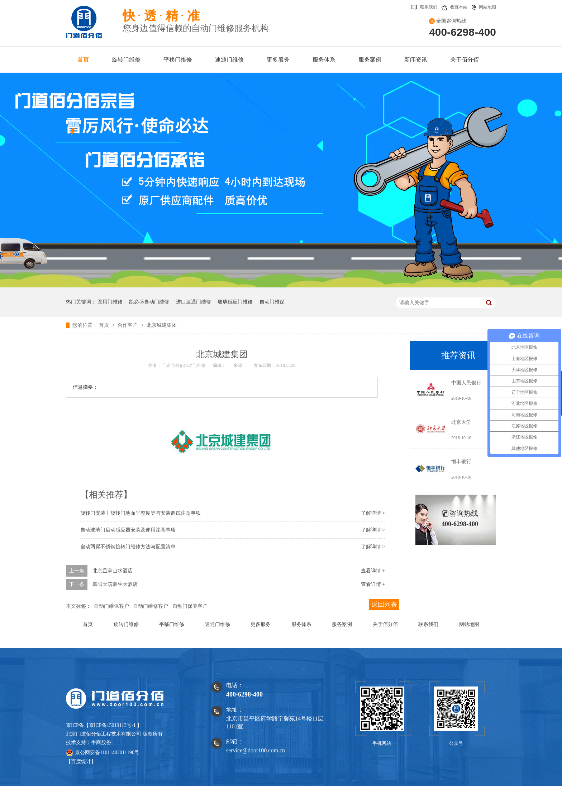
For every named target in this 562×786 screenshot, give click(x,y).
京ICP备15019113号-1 (112, 725)
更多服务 (261, 624)
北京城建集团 (162, 325)
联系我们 (424, 7)
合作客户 (128, 325)
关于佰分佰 (385, 624)
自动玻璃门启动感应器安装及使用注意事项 (128, 530)
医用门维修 (110, 302)
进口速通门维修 (193, 302)
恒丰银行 (461, 461)
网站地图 (484, 7)
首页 (104, 325)
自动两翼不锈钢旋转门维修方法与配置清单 (128, 546)
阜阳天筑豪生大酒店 (115, 584)
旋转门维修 (126, 624)
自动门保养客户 (190, 606)
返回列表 (384, 604)
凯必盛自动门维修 (149, 302)
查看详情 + (373, 570)
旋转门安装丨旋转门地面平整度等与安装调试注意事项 (140, 513)
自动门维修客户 (150, 606)
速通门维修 (217, 624)
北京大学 (461, 422)
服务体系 (301, 624)
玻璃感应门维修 (235, 302)
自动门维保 (272, 302)
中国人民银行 (466, 382)
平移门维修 (171, 624)
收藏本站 (454, 7)
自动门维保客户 (111, 606)
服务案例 (342, 624)
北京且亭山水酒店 (112, 570)
